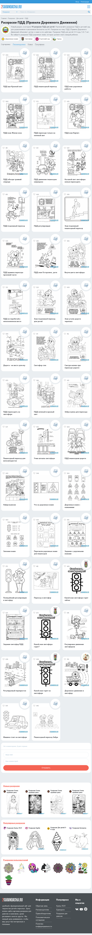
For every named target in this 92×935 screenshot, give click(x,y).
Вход (77, 2)
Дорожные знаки (9, 39)
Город (56, 39)
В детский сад (42, 39)
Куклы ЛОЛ (60, 908)
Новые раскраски (11, 788)
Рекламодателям (42, 911)
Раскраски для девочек (61, 916)
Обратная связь (42, 908)
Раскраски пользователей (15, 862)
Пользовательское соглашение (43, 920)
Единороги (60, 911)
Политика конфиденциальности (44, 926)
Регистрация (85, 2)
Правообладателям (43, 915)
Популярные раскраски (14, 825)
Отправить (46, 769)
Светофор (26, 39)
